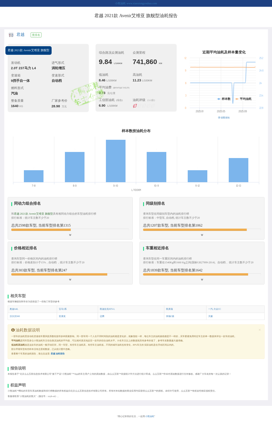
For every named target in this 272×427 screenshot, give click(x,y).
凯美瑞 (169, 309)
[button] (70, 263)
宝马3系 (63, 309)
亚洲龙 (62, 316)
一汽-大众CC (214, 309)
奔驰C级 (170, 316)
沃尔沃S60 (15, 316)
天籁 (210, 316)
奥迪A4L (14, 309)
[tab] (70, 218)
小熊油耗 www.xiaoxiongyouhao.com (136, 3)
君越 (20, 34)
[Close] (259, 330)
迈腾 (102, 316)
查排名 (36, 35)
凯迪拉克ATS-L (107, 309)
